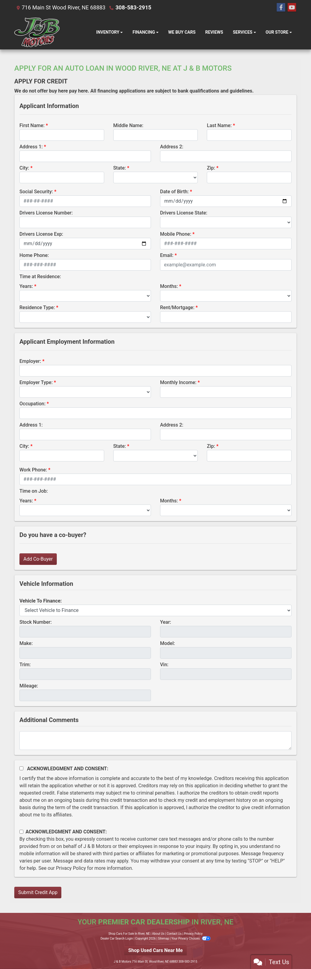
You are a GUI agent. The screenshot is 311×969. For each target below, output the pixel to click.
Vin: (164, 664)
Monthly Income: (178, 382)
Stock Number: (35, 622)
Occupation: (32, 404)
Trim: (25, 664)
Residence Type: (37, 307)
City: (24, 168)
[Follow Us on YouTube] (292, 7)
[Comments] (155, 740)
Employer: (30, 361)
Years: (26, 286)
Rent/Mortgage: (177, 307)
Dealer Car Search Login (117, 938)
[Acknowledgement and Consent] (21, 768)
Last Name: (219, 125)
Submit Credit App (37, 892)
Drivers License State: (183, 213)
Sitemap (163, 938)
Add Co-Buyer (38, 559)
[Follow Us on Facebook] (281, 7)
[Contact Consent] (21, 832)
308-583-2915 (133, 7)
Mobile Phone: (175, 234)
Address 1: (31, 147)
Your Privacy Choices (190, 938)
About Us (158, 933)
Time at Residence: (40, 276)
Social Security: (36, 191)
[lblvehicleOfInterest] (155, 610)
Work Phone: (33, 470)
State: (119, 168)
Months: (169, 286)
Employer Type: (36, 382)
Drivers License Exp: (41, 234)
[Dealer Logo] (37, 32)
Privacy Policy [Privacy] (193, 933)
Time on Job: (33, 491)
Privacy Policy (71, 868)
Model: (167, 643)
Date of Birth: (174, 191)
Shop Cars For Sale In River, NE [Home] (129, 933)
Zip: (211, 168)
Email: (166, 255)
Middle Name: (128, 125)
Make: (26, 643)
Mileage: (28, 686)
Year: (165, 622)
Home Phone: (34, 255)
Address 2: (171, 147)
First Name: (32, 125)
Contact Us (174, 933)
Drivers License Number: (46, 213)
